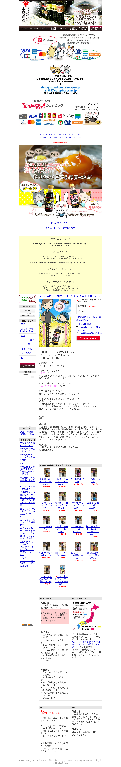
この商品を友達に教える (90, 333)
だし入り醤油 (27, 340)
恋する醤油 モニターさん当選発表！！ (27, 522)
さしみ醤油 (26, 353)
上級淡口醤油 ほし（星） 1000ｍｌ (78, 529)
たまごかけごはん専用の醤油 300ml (45, 579)
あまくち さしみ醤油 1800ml (77, 555)
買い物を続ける (85, 324)
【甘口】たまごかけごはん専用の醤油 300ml (76, 296)
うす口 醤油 (26, 349)
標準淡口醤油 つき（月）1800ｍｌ (77, 505)
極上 (23, 335)
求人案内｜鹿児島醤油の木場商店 (27, 480)
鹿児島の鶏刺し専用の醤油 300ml (94, 555)
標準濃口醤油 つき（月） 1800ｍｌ (45, 505)
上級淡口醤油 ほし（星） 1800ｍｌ (93, 505)
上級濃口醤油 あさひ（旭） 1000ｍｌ (61, 481)
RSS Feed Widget (27, 426)
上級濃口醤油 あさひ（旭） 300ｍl (61, 529)
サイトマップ (26, 463)
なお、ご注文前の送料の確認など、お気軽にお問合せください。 (86, 644)
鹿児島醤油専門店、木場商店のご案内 (27, 457)
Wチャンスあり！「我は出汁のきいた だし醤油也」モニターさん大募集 (27, 533)
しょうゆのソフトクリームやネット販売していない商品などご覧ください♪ (60, 137)
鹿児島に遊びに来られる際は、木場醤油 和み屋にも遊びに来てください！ (60, 134)
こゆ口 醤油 (26, 344)
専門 (23, 324)
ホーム (42, 296)
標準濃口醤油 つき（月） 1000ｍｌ (61, 505)
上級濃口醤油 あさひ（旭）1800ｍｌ (45, 481)
